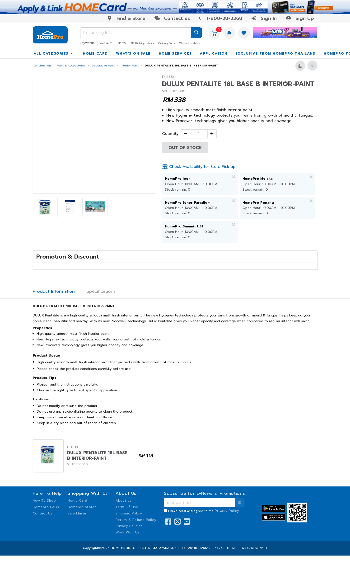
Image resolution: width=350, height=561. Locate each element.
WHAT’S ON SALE (133, 53)
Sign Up (299, 18)
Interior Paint (130, 66)
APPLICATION (213, 53)
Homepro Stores (82, 506)
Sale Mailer (77, 513)
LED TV (121, 43)
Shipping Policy (129, 513)
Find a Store (126, 18)
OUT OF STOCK (185, 147)
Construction (42, 66)
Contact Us (43, 513)
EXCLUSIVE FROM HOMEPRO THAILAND (275, 53)
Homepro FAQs (46, 506)
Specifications (101, 291)
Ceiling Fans (166, 43)
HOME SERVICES (175, 53)
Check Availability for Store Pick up (198, 167)
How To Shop (44, 500)
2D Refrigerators (142, 43)
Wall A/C (105, 43)
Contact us (172, 18)
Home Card (77, 500)
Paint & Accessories (71, 66)
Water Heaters (189, 43)
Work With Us (128, 532)
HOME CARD (95, 53)
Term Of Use (127, 506)
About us (124, 500)
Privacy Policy (227, 510)
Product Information (54, 291)
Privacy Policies (129, 525)
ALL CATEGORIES (54, 53)
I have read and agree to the (203, 511)
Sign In (264, 18)
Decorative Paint (103, 66)
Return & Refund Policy (136, 519)
